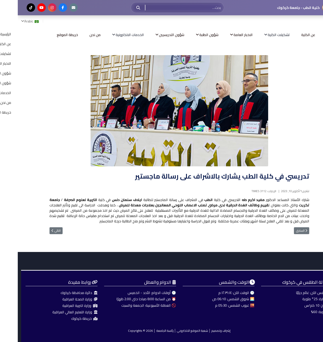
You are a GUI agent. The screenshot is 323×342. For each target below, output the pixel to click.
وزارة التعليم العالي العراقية (57, 312)
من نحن (77, 34)
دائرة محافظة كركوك (61, 293)
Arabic (14, 21)
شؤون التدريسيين (153, 34)
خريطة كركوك (67, 318)
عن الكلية (290, 34)
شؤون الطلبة (191, 34)
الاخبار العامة (225, 34)
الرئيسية (314, 34)
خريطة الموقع (49, 34)
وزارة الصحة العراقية (62, 299)
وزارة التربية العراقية (62, 305)
